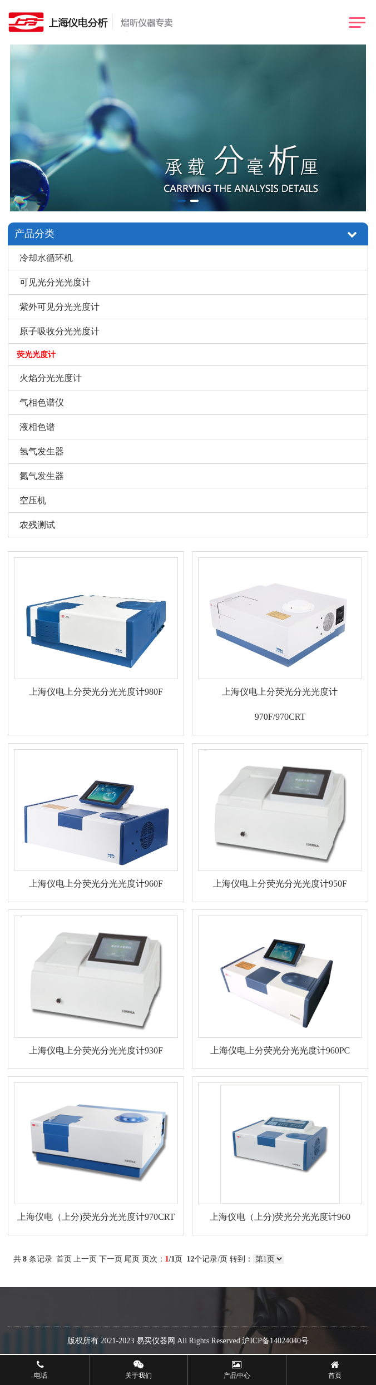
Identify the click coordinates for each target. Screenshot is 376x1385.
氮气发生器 (41, 476)
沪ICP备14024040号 (275, 1341)
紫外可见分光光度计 (59, 306)
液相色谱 (37, 427)
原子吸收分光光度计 (59, 331)
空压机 (32, 500)
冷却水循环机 (46, 258)
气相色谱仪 (41, 402)
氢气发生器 (41, 451)
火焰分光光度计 (50, 378)
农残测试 (37, 525)
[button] (181, 201)
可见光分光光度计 (55, 282)
